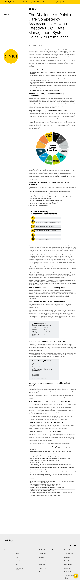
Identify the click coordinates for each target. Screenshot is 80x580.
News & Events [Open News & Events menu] (38, 2)
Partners (17, 557)
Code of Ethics (67, 560)
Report (6, 14)
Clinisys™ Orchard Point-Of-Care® (42, 422)
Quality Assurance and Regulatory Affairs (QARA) (69, 577)
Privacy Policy (67, 549)
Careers (50, 2)
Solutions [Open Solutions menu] (15, 2)
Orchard (41, 571)
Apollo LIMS (42, 564)
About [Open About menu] (44, 2)
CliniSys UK (42, 549)
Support (60, 2)
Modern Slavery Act (69, 564)
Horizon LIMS (42, 560)
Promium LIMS (42, 568)
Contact (57, 2)
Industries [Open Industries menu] (22, 2)
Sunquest (41, 557)
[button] (65, 2)
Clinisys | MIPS (42, 553)
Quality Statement (68, 553)
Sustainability (67, 557)
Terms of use (67, 568)
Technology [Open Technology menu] (29, 2)
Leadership (17, 560)
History (16, 549)
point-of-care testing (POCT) (57, 61)
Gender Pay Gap (68, 571)
